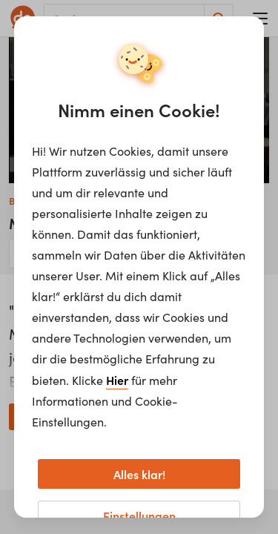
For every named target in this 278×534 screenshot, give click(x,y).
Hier (117, 380)
